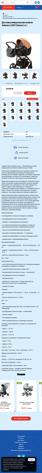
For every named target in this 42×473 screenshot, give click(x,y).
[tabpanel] (27, 396)
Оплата (21, 438)
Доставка (21, 440)
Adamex (26, 83)
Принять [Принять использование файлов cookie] (31, 459)
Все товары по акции (21, 418)
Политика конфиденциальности (21, 450)
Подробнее (6, 469)
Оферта (21, 446)
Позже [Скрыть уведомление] (31, 463)
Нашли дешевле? (32, 99)
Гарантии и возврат (21, 442)
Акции (21, 444)
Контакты (21, 448)
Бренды (19, 7)
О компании (21, 436)
